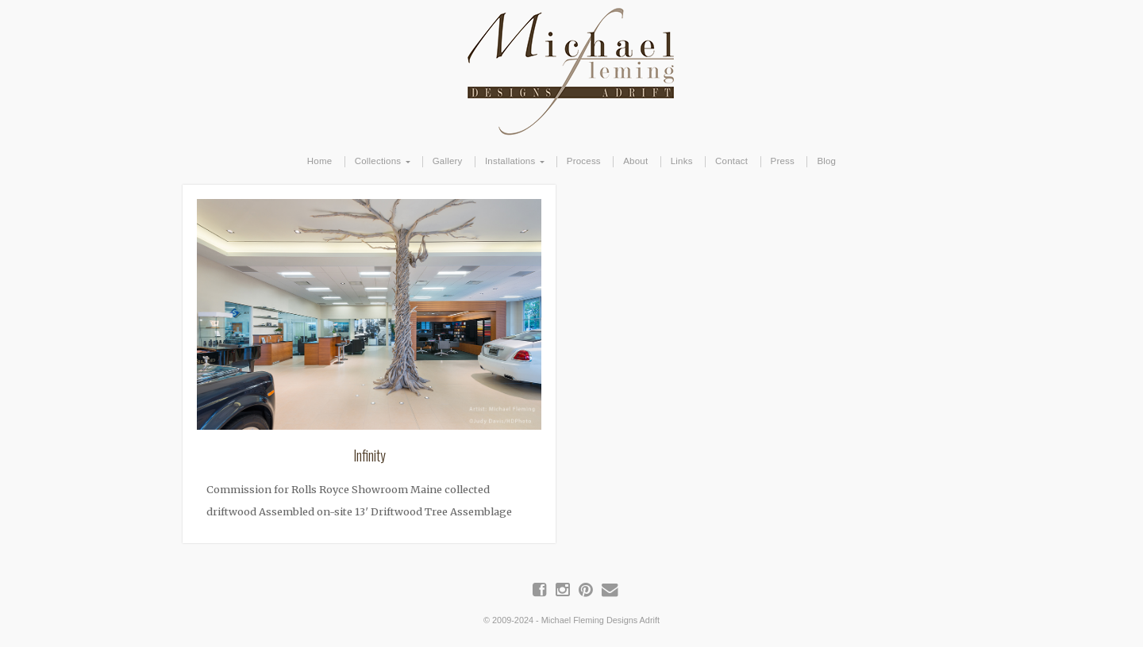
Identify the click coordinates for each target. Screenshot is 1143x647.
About (635, 161)
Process (584, 161)
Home (320, 161)
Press (783, 161)
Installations (510, 161)
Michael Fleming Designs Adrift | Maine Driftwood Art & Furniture (571, 68)
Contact (731, 161)
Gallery (448, 161)
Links (682, 161)
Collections (378, 161)
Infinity (369, 455)
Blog (826, 161)
